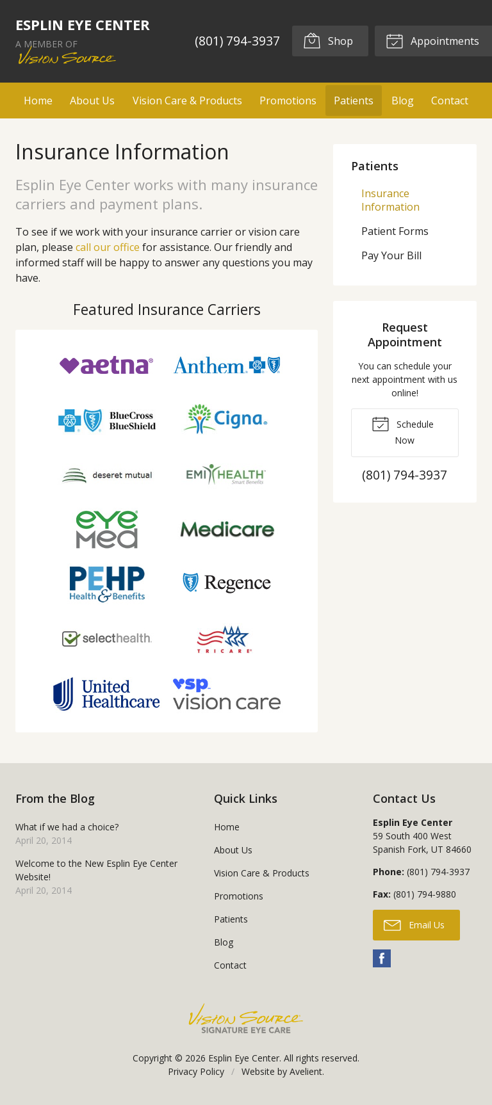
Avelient (306, 1071)
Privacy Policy (196, 1071)
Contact (449, 100)
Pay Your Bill (391, 255)
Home (38, 100)
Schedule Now (403, 430)
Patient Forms (395, 231)
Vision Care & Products (187, 100)
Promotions (287, 100)
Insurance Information (390, 200)
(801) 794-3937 (236, 40)
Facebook (382, 958)
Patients (353, 100)
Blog (402, 100)
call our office (108, 247)
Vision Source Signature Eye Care (246, 1018)
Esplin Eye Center (243, 1058)
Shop (328, 40)
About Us (92, 100)
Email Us (414, 924)
